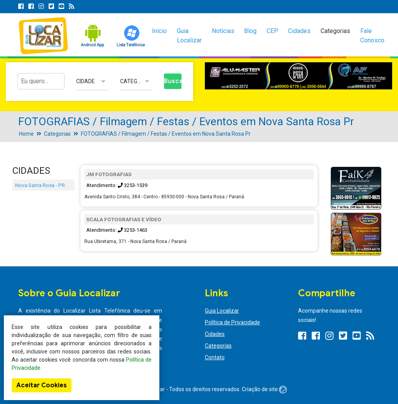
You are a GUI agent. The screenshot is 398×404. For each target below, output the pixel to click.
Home (26, 134)
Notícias (223, 31)
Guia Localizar (189, 35)
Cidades (299, 31)
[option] (298, 76)
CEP (272, 31)
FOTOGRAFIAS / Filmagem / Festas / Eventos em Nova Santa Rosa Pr (166, 134)
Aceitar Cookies (41, 385)
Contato (215, 357)
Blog (250, 31)
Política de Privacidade (232, 322)
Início (159, 31)
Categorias (335, 31)
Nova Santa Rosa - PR (40, 185)
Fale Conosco (372, 35)
